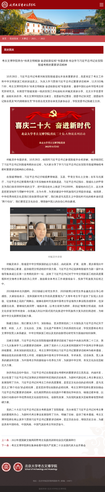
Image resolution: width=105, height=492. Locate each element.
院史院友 (14, 38)
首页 (4, 38)
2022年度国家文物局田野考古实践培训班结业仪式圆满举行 (43, 440)
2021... (34, 38)
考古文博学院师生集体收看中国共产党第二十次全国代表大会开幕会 (48, 445)
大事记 (25, 38)
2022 (43, 38)
